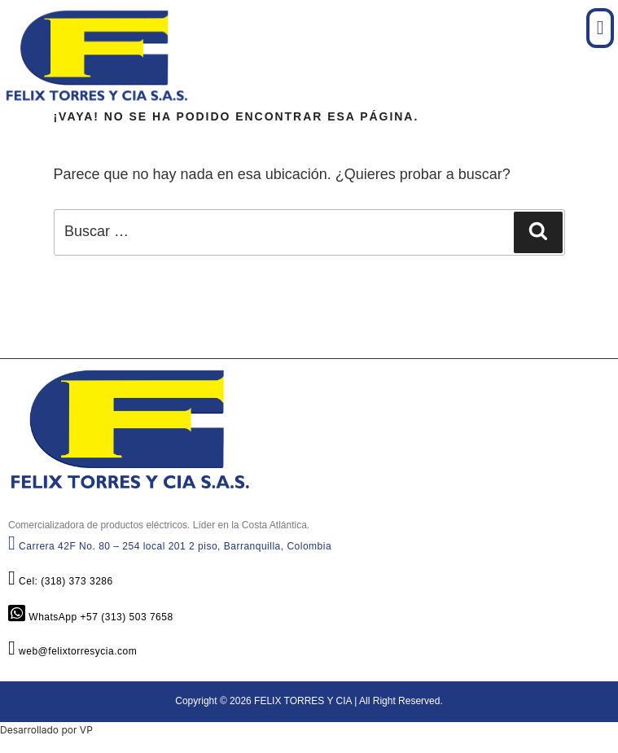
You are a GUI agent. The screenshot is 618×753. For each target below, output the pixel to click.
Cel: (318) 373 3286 (60, 581)
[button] (600, 28)
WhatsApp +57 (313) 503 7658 (90, 617)
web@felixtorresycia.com (72, 651)
